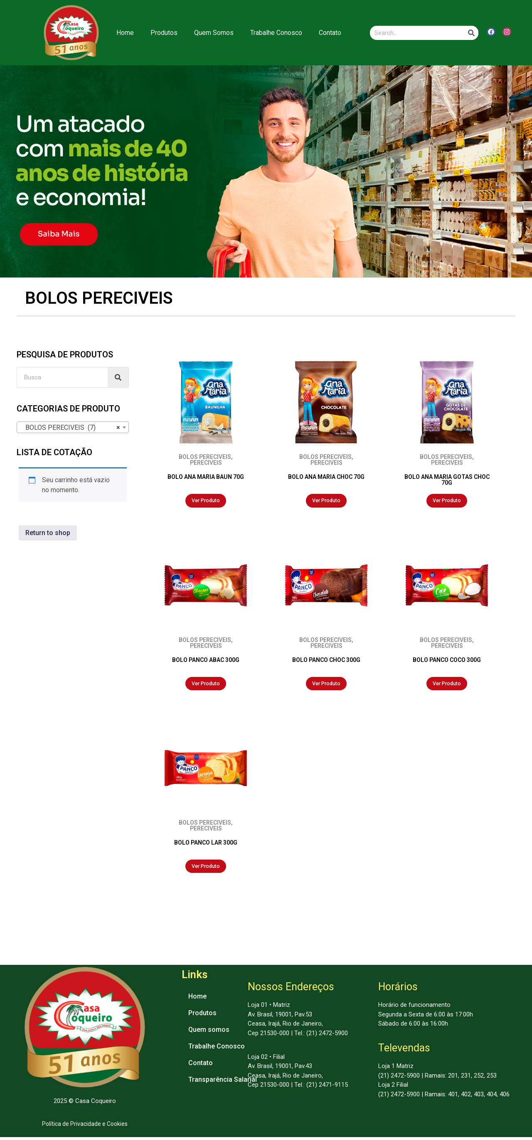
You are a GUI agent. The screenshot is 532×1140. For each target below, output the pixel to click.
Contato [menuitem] (200, 1066)
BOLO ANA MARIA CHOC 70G (326, 476)
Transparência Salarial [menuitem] (222, 1083)
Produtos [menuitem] (202, 1016)
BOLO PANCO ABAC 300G (205, 660)
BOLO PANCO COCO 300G (447, 660)
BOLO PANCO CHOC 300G (326, 660)
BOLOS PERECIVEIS (205, 457)
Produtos (163, 33)
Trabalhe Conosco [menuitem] (216, 1049)
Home (125, 33)
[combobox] (73, 427)
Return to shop (47, 533)
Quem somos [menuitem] (208, 1033)
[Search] (471, 33)
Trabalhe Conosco (276, 33)
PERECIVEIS (206, 462)
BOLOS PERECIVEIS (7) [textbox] (70, 428)
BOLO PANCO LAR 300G (205, 844)
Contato (330, 33)
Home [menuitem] (197, 1000)
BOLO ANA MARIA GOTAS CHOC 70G (447, 479)
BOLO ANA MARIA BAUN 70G (205, 476)
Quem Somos (214, 33)
